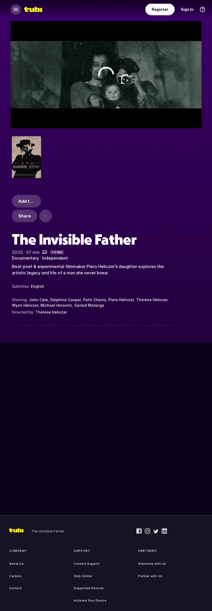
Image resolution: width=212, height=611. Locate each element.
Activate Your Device (90, 600)
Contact (15, 588)
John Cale (38, 299)
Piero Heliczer (121, 299)
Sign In (187, 9)
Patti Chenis (94, 299)
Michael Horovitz (56, 305)
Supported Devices (89, 588)
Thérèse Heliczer (151, 299)
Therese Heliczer (51, 312)
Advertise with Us (152, 563)
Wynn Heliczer (25, 305)
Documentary (25, 258)
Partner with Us (150, 576)
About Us (16, 563)
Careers (15, 576)
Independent (55, 258)
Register (160, 9)
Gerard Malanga (89, 305)
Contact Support (87, 563)
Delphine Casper (65, 299)
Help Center (83, 576)
